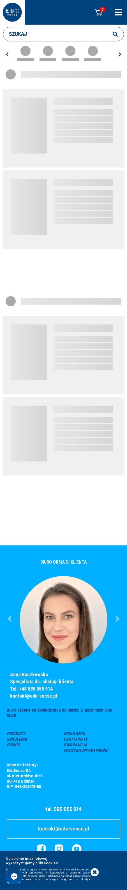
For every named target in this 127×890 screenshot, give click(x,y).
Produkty (16, 734)
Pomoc (13, 745)
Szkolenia (17, 739)
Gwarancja (75, 745)
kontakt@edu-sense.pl (33, 696)
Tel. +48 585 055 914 (31, 689)
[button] (9, 618)
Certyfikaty (75, 739)
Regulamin (74, 734)
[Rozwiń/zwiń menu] (118, 12)
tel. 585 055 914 (63, 809)
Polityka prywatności (86, 751)
